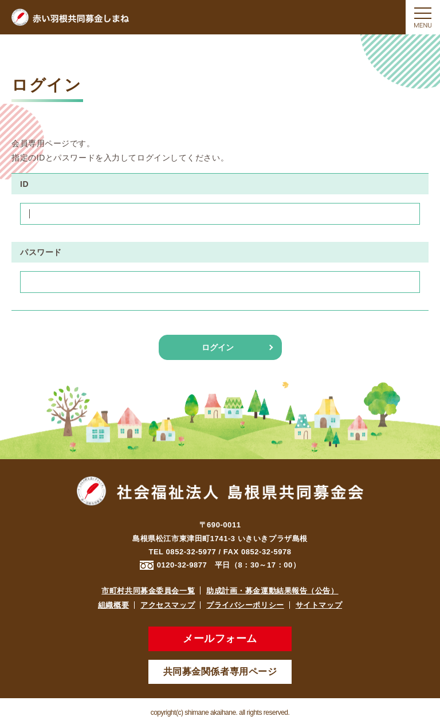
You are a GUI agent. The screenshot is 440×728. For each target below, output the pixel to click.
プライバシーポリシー (245, 605)
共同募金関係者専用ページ (220, 671)
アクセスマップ (167, 605)
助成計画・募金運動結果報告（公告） (272, 590)
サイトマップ (319, 605)
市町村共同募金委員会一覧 (148, 590)
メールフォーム (220, 638)
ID (24, 184)
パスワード (41, 252)
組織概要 (113, 605)
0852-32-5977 (191, 551)
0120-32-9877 (182, 565)
